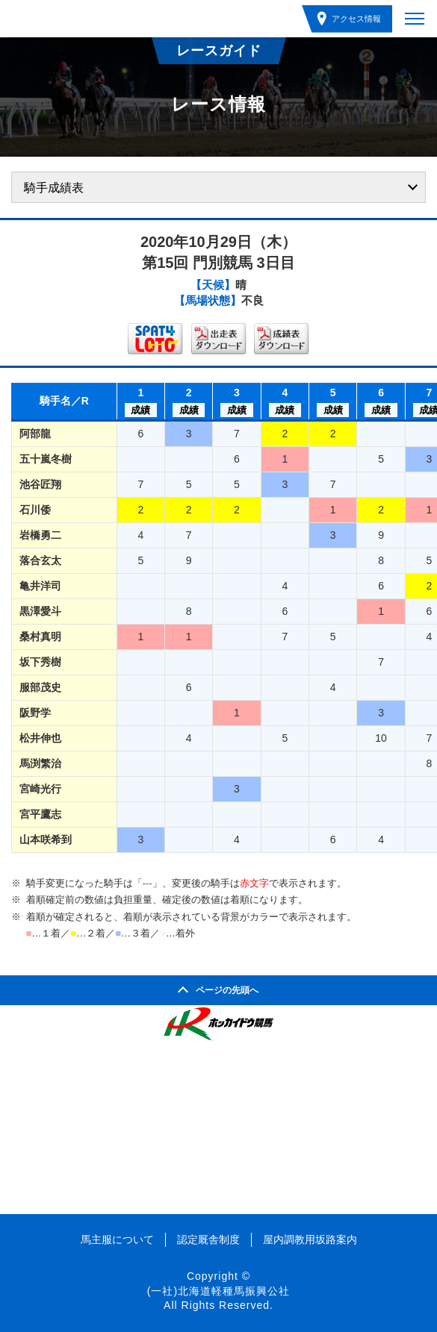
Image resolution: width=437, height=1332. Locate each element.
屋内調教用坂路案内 (310, 1239)
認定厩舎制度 (208, 1239)
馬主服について (117, 1239)
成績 (140, 410)
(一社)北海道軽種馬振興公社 (218, 1291)
